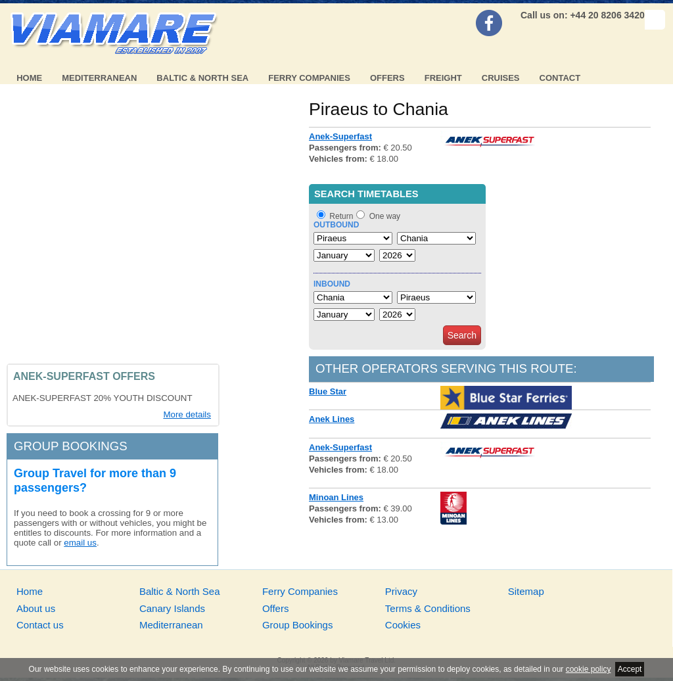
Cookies (403, 624)
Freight (443, 78)
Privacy (401, 591)
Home (29, 78)
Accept (630, 669)
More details (187, 414)
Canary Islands (172, 608)
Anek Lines (331, 419)
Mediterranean (99, 78)
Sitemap (526, 591)
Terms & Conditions (428, 608)
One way (384, 216)
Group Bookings (297, 624)
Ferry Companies (309, 78)
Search (462, 335)
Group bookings (71, 446)
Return (341, 216)
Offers (387, 78)
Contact (560, 78)
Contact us (40, 624)
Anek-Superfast (340, 136)
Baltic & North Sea (202, 78)
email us (80, 543)
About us (35, 608)
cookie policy (588, 669)
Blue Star (327, 391)
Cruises (501, 78)
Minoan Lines (336, 497)
